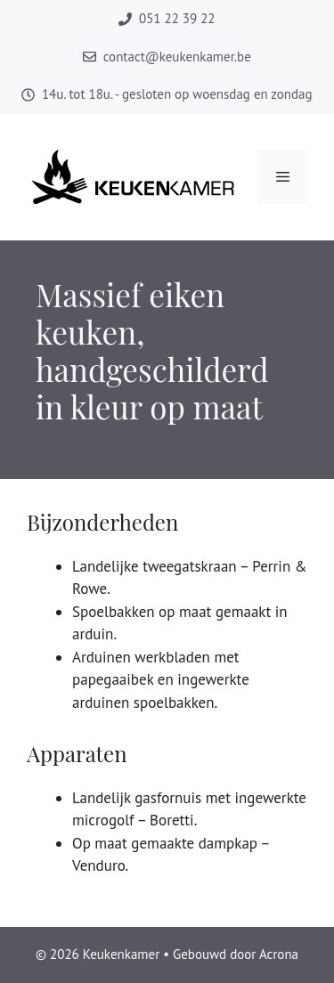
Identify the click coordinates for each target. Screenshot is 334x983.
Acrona (278, 954)
